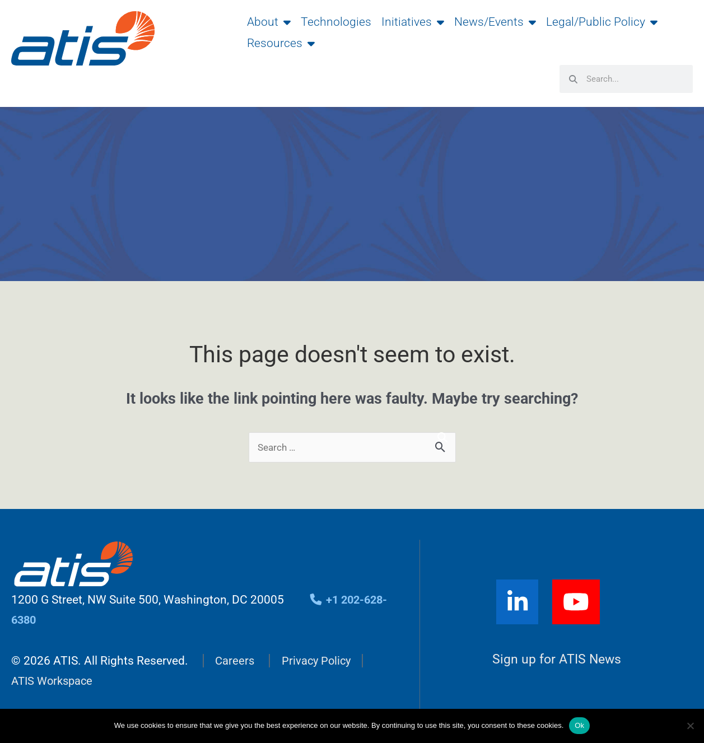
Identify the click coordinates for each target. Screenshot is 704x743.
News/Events (495, 21)
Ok (579, 725)
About (269, 21)
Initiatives (412, 21)
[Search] (442, 437)
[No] (690, 725)
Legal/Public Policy (602, 21)
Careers (235, 661)
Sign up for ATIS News (557, 660)
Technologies (336, 21)
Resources (281, 43)
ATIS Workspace (54, 681)
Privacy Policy (319, 661)
